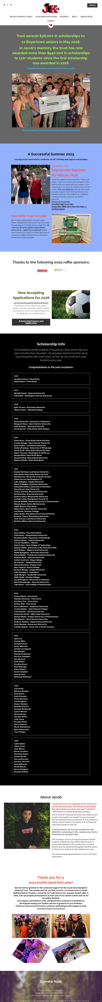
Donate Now (51, 905)
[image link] (51, 25)
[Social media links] (4, 5)
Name (35, 939)
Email (35, 944)
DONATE (92, 5)
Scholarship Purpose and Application (31, 321)
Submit (51, 973)
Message (36, 950)
